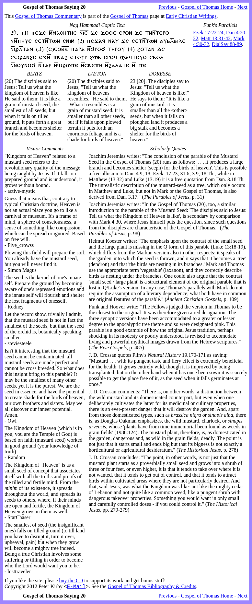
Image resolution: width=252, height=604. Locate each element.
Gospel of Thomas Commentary (48, 16)
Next (242, 7)
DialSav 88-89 (227, 44)
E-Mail (76, 587)
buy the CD (71, 580)
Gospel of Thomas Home (207, 7)
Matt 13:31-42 (216, 38)
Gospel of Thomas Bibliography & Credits (152, 587)
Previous (167, 7)
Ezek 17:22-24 (208, 32)
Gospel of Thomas (129, 16)
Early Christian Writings (191, 16)
